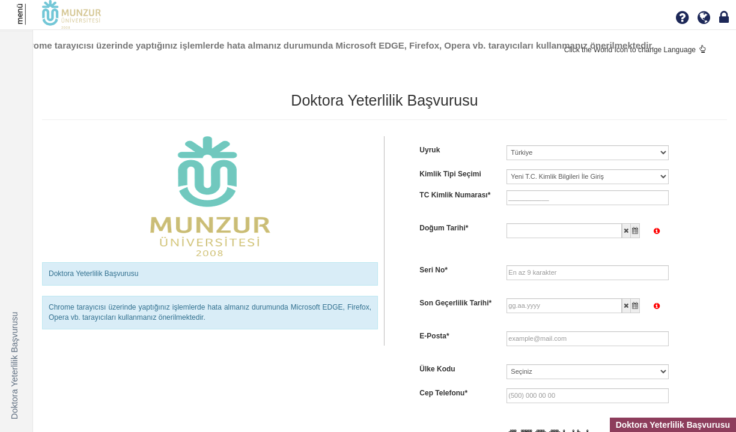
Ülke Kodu (437, 369)
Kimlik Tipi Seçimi (450, 174)
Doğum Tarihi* (443, 228)
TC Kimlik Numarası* (454, 195)
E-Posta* (434, 336)
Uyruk (429, 150)
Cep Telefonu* (443, 393)
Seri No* (433, 270)
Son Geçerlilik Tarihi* (455, 303)
